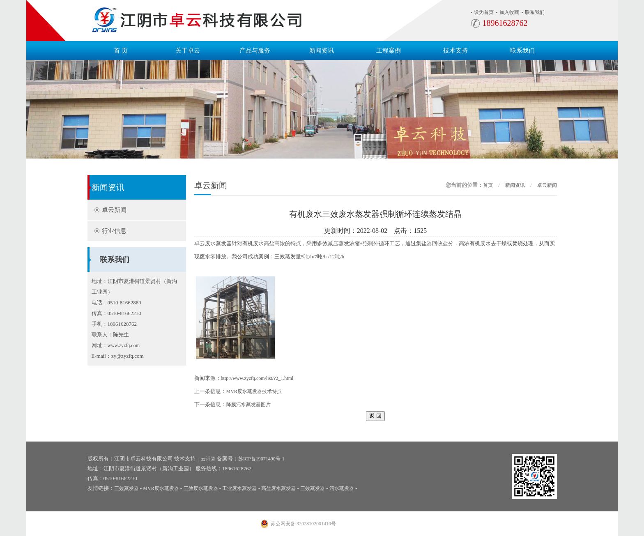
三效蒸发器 (126, 488)
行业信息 (114, 231)
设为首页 (484, 12)
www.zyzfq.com (124, 345)
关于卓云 (187, 50)
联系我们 (535, 12)
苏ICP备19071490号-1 (261, 459)
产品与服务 (254, 50)
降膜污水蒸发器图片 (248, 404)
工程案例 (388, 50)
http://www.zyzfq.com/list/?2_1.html (257, 378)
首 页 (121, 50)
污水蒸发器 (341, 488)
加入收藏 (509, 12)
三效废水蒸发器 (201, 488)
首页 (488, 185)
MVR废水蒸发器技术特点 (254, 391)
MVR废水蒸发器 (161, 488)
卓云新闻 (114, 210)
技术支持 (455, 50)
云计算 (208, 459)
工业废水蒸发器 (239, 488)
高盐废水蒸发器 (278, 488)
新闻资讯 (321, 50)
